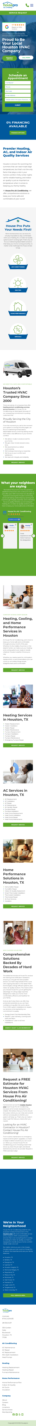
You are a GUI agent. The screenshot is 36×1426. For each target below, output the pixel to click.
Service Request (18, 13)
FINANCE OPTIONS (18, 133)
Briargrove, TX (9, 1262)
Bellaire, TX (8, 1260)
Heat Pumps (7, 1357)
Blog (4, 1405)
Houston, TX (9, 1257)
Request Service (9, 58)
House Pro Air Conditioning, (17, 191)
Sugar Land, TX (9, 1285)
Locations (6, 1407)
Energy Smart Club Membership (18, 1028)
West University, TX (11, 1290)
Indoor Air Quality (8, 1385)
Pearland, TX (9, 1282)
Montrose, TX (9, 1277)
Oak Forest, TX (9, 1280)
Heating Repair (8, 1370)
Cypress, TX (8, 1265)
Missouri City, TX (10, 1275)
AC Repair (6, 1350)
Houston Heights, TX (11, 1267)
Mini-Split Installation (10, 1355)
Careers (5, 1402)
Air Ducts (5, 1387)
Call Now (26, 57)
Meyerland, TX (9, 1272)
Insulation (6, 1390)
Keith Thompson (13, 525)
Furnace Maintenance (10, 1372)
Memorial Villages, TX (12, 1270)
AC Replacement (8, 1352)
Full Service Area (18, 1295)
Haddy (27, 525)
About (4, 1400)
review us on (14, 519)
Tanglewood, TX (10, 1287)
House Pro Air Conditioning (19, 511)
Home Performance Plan (12, 1382)
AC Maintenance (8, 1347)
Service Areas (7, 1410)
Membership (7, 1412)
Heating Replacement (10, 1367)
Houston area (8, 1234)
